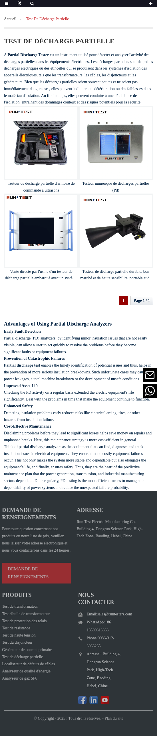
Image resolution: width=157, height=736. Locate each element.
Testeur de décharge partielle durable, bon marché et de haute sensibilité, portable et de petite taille (115, 278)
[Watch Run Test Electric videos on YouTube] (100, 700)
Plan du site (113, 723)
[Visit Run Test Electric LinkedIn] (89, 700)
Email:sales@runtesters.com (105, 614)
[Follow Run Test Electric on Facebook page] (78, 700)
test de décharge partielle (47, 19)
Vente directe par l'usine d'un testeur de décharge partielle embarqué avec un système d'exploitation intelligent (41, 278)
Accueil (10, 19)
